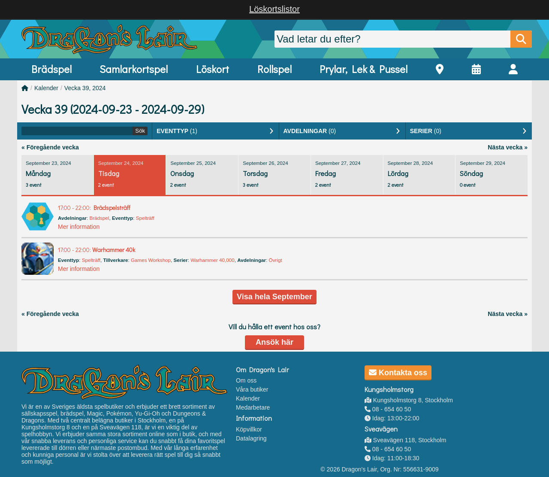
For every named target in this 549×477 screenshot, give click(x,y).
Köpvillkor (249, 429)
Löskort (212, 69)
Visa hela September (274, 296)
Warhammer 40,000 (212, 260)
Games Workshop (151, 260)
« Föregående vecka (50, 147)
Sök (140, 131)
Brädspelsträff (94, 208)
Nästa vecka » (508, 147)
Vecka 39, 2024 (85, 88)
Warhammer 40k (96, 250)
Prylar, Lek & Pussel (363, 69)
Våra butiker (252, 389)
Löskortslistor (274, 9)
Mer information (79, 226)
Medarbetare (253, 407)
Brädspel (51, 69)
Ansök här (274, 342)
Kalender (46, 88)
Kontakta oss (398, 372)
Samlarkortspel (134, 69)
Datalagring (251, 438)
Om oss (246, 380)
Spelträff (145, 218)
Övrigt (275, 260)
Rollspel (274, 69)
